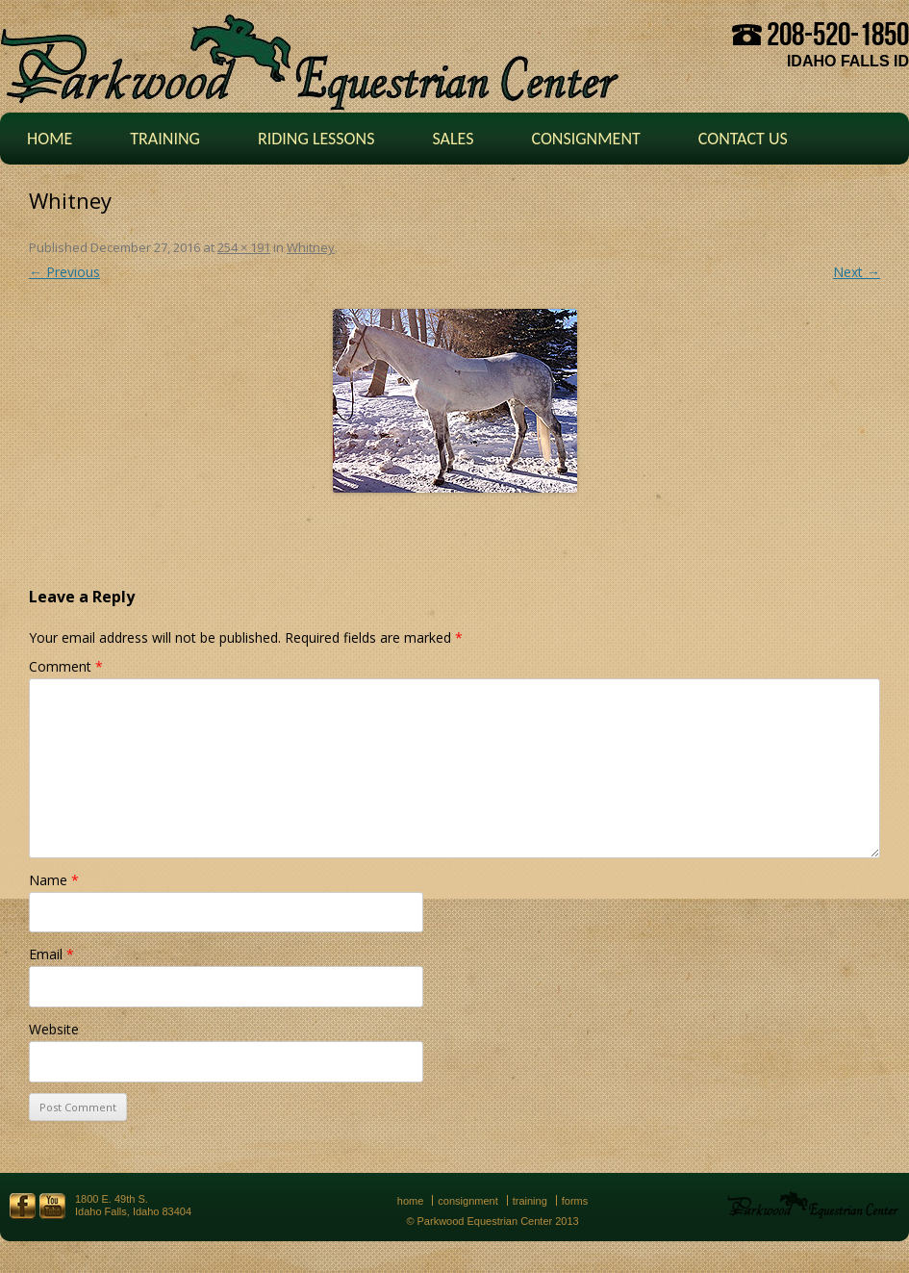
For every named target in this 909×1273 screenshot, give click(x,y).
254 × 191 (243, 247)
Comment (66, 666)
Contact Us (743, 138)
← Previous (64, 272)
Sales (452, 138)
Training (165, 138)
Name (54, 880)
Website (54, 1029)
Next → (856, 272)
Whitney (311, 247)
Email (51, 954)
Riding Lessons (316, 138)
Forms (575, 1201)
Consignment (585, 138)
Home (49, 138)
